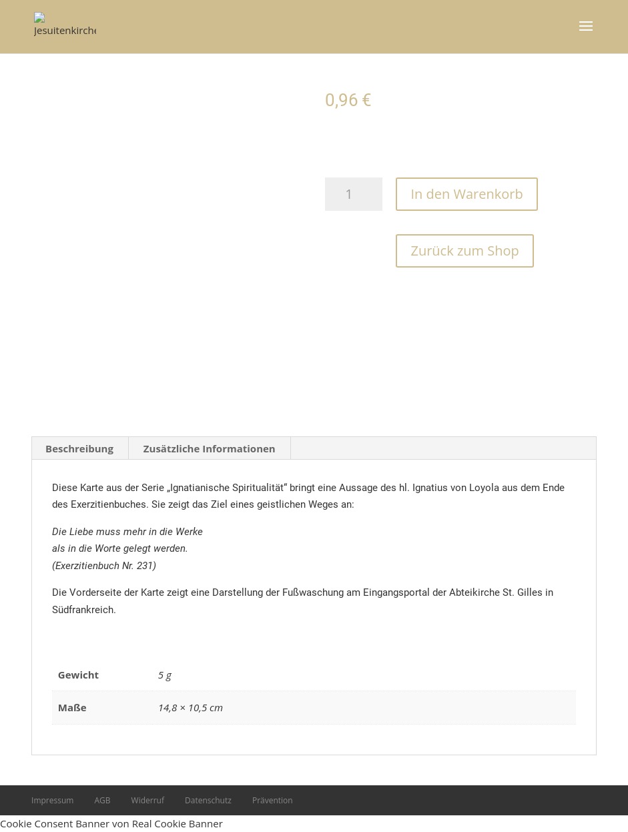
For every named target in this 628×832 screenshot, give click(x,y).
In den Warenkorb (466, 194)
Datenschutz (208, 800)
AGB (102, 800)
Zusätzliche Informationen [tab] (209, 448)
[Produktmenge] (353, 194)
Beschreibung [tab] (79, 448)
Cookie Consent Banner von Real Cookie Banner (111, 823)
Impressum (52, 800)
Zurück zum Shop (464, 251)
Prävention (272, 800)
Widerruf (147, 800)
